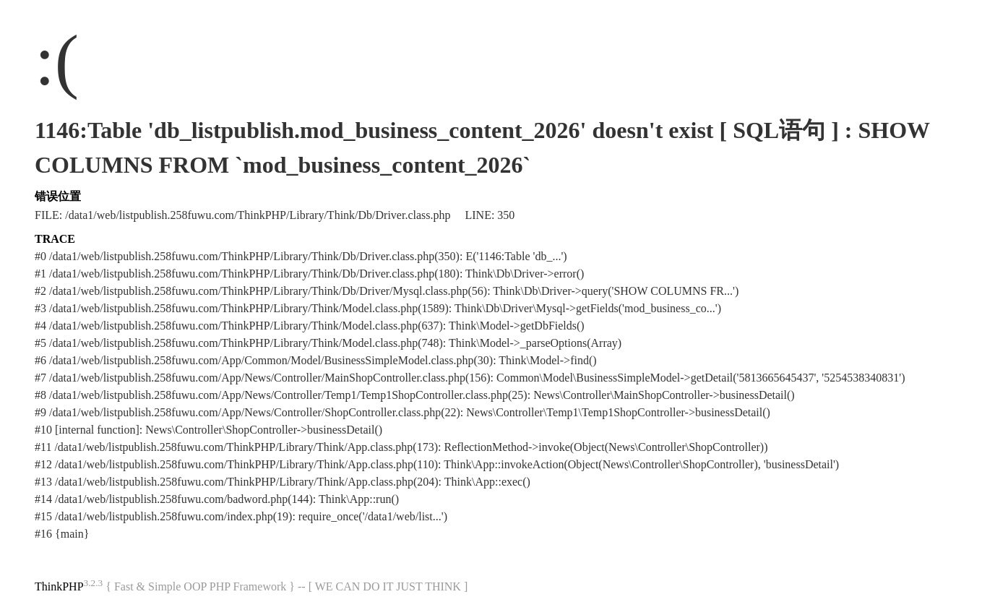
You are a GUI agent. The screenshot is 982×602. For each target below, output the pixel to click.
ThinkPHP (59, 586)
